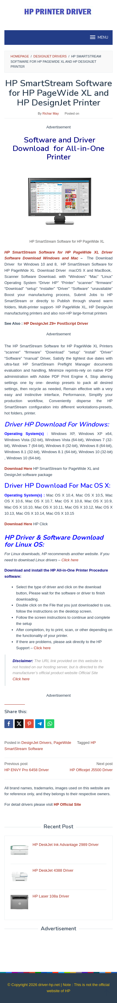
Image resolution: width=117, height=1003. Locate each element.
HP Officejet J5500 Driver (87, 766)
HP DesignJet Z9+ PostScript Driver (56, 323)
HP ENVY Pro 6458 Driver (30, 766)
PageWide (62, 742)
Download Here (18, 468)
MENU (98, 37)
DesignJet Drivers (36, 742)
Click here (69, 560)
